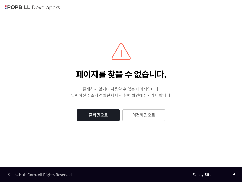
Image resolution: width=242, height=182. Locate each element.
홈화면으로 (98, 115)
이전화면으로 (143, 115)
